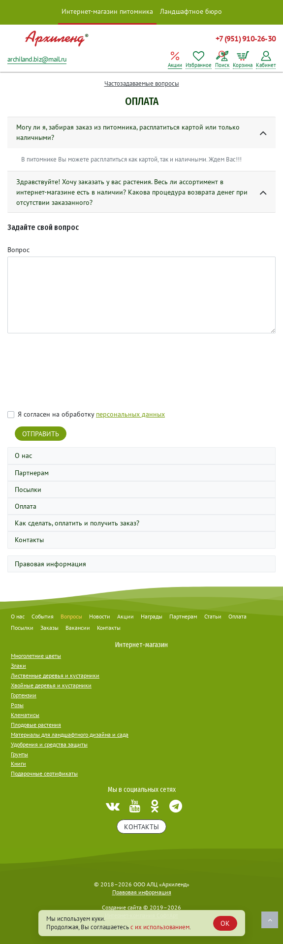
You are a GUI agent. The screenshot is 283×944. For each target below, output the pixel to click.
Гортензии (23, 695)
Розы (17, 705)
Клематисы (25, 714)
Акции (125, 616)
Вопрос (18, 249)
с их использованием (159, 927)
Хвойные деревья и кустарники (51, 685)
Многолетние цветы (36, 655)
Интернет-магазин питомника (107, 11)
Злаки (18, 665)
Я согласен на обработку (91, 414)
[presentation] (82, 373)
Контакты (29, 539)
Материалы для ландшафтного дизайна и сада (69, 734)
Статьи (212, 616)
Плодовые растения (36, 724)
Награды (151, 616)
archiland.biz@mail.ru (36, 59)
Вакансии (77, 627)
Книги (18, 763)
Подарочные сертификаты (44, 773)
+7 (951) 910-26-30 (246, 38)
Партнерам (32, 472)
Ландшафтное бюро (191, 11)
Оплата (25, 506)
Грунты (19, 754)
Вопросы (71, 616)
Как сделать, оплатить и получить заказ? (77, 523)
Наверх (269, 919)
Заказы (49, 627)
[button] (141, 132)
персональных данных (130, 414)
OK (225, 923)
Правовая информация (50, 563)
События (42, 616)
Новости (99, 616)
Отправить (40, 433)
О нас (23, 455)
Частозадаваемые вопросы (141, 83)
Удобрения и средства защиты (49, 744)
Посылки (28, 489)
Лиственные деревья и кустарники (55, 675)
